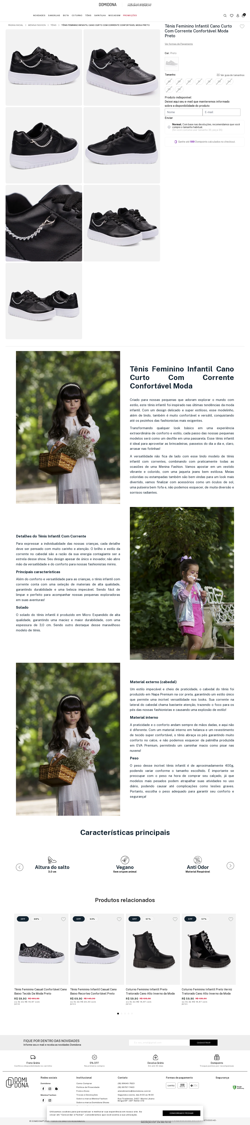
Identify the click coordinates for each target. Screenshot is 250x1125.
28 (169, 81)
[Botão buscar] (225, 15)
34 (229, 81)
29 (179, 81)
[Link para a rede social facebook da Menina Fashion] (43, 1100)
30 (189, 81)
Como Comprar (84, 1083)
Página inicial (15, 25)
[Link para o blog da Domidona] (56, 1088)
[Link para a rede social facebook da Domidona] (43, 1088)
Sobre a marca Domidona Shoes (92, 1102)
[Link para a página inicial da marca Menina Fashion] (139, 4)
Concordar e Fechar (181, 1113)
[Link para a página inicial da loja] (17, 1094)
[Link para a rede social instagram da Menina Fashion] (49, 1100)
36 (179, 89)
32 (209, 81)
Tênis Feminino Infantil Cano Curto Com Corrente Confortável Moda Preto (105, 25)
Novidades (39, 15)
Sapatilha (100, 15)
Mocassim (114, 15)
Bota (66, 15)
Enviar (169, 118)
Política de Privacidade (87, 1087)
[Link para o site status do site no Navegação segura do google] (238, 1088)
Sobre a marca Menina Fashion (91, 1099)
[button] (231, 866)
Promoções (130, 15)
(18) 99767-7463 (126, 1087)
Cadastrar (204, 1042)
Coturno (77, 15)
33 (219, 81)
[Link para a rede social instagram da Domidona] (49, 1088)
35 (169, 89)
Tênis (88, 15)
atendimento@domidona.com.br (134, 1091)
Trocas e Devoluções (87, 1095)
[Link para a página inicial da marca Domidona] (107, 4)
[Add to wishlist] (242, 26)
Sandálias (54, 15)
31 (199, 81)
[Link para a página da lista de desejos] (232, 15)
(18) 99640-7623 (126, 1083)
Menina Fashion (37, 25)
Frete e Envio (82, 1091)
